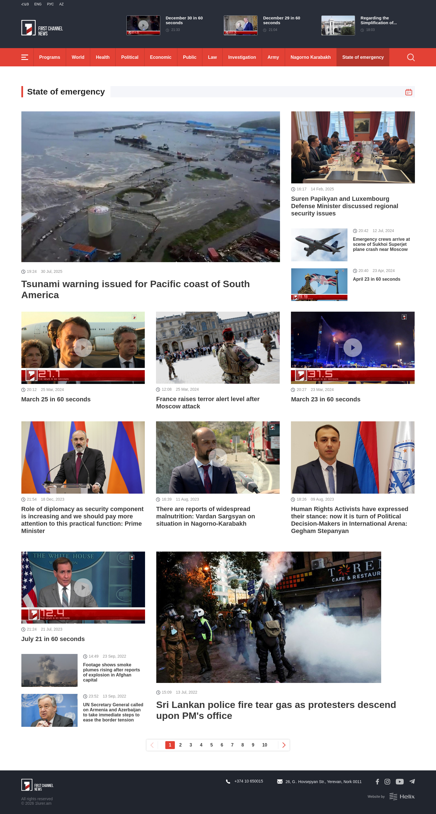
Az (61, 4)
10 (264, 745)
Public (189, 57)
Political (129, 57)
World (78, 57)
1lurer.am (43, 803)
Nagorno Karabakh (311, 57)
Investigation (242, 57)
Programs (49, 57)
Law (212, 57)
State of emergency (363, 57)
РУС (50, 4)
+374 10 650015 (248, 781)
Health (103, 57)
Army (273, 57)
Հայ (25, 4)
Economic (160, 57)
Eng (38, 4)
